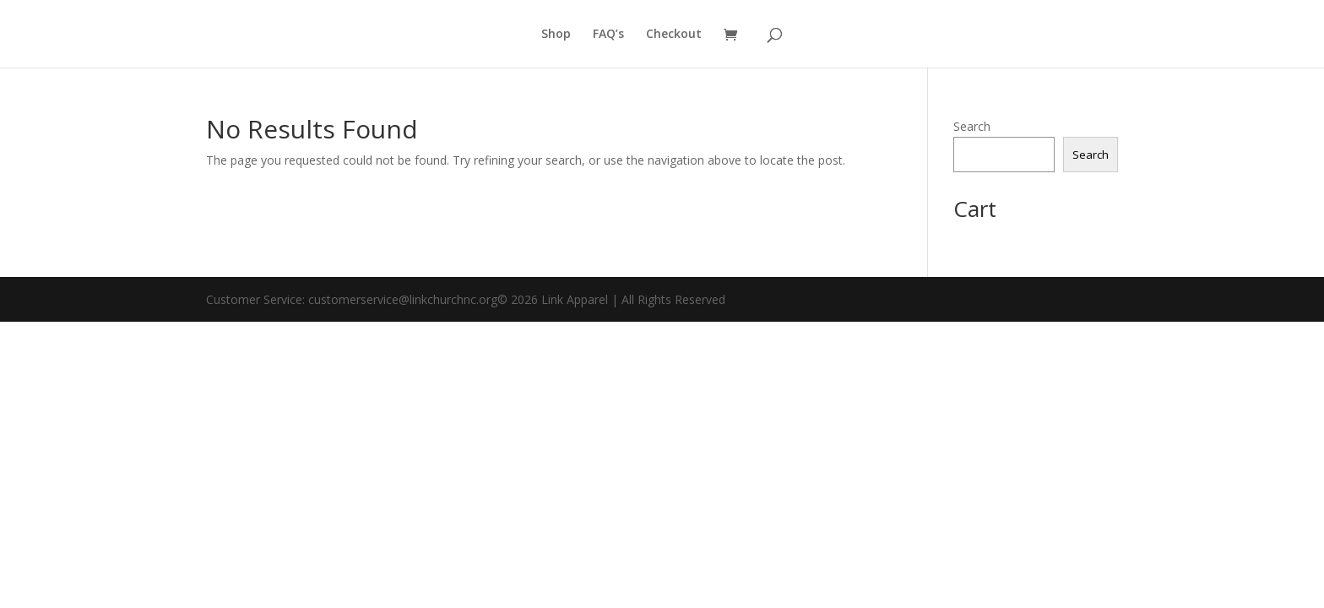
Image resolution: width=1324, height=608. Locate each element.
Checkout (674, 34)
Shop (556, 34)
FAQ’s (608, 34)
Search (971, 126)
